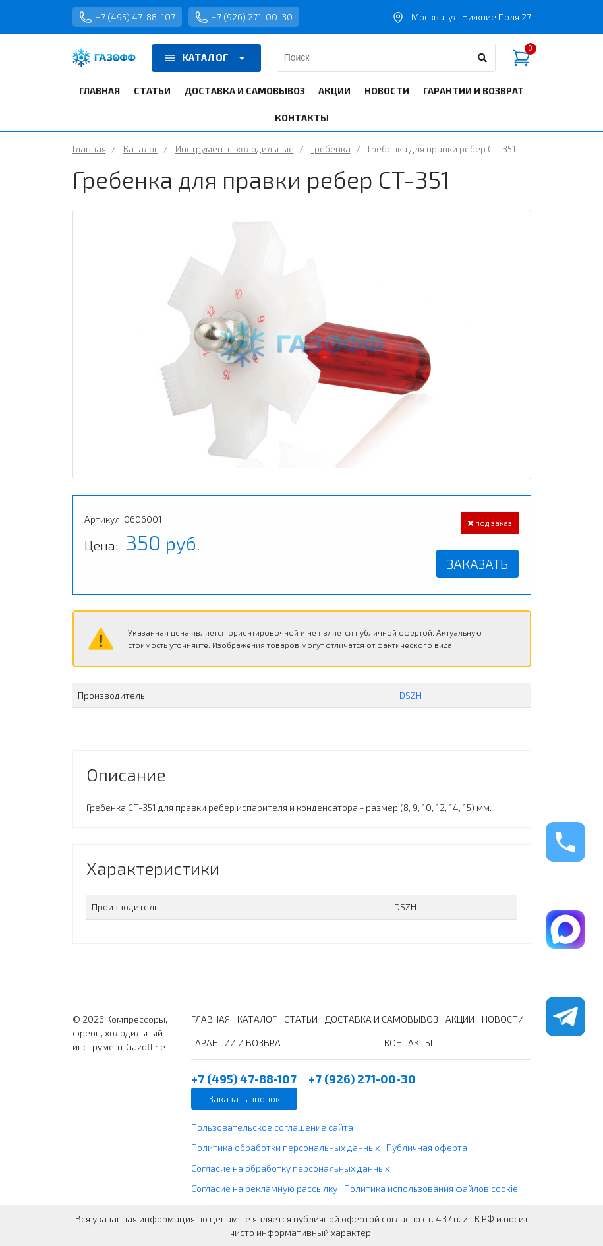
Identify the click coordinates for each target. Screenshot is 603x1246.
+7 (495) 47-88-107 (127, 17)
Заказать (477, 564)
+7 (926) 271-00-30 (244, 17)
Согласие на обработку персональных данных (290, 1167)
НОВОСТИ (386, 90)
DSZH (410, 695)
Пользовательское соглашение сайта (272, 1127)
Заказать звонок (244, 1098)
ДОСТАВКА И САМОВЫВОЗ (245, 90)
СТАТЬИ (152, 90)
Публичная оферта (426, 1147)
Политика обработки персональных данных (285, 1147)
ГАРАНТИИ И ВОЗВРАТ (473, 90)
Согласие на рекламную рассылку (264, 1188)
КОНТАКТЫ (302, 117)
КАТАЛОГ (206, 58)
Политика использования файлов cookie (431, 1188)
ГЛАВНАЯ (99, 90)
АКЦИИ (334, 90)
